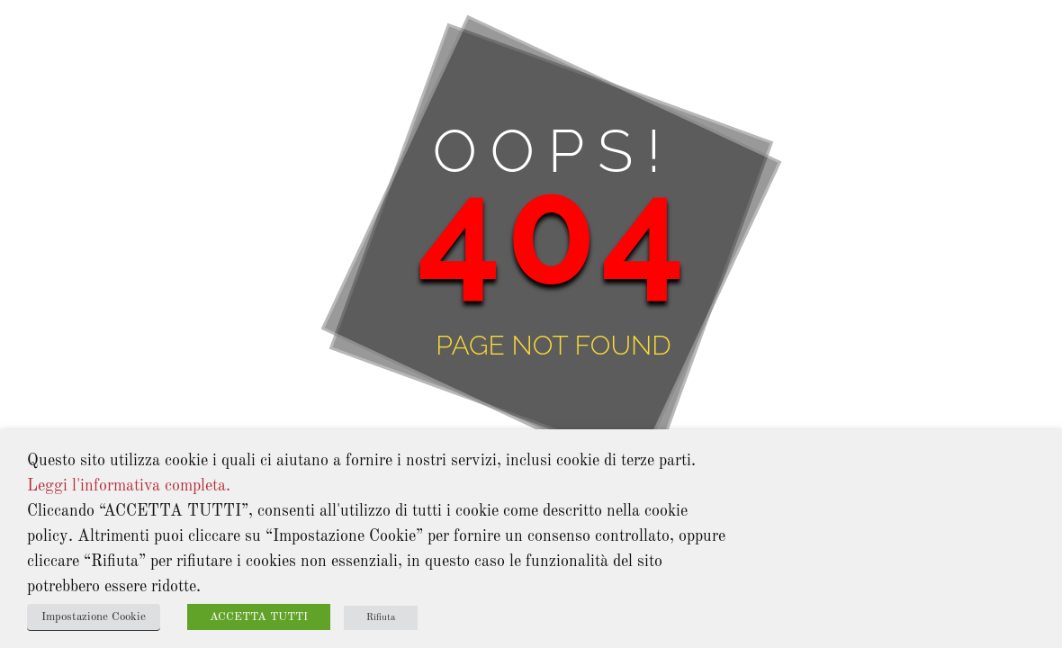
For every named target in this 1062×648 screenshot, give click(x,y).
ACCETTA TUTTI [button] (259, 617)
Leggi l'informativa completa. (128, 486)
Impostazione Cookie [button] (93, 617)
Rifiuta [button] (380, 618)
